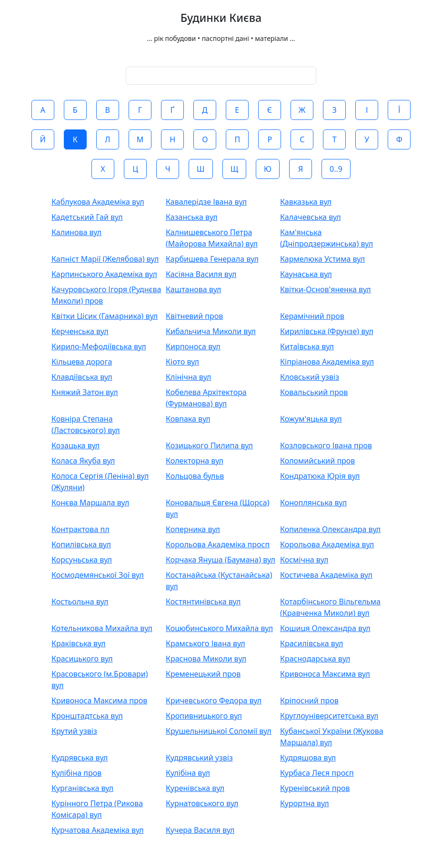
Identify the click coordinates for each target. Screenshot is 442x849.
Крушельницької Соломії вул (218, 731)
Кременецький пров (203, 674)
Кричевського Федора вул (213, 700)
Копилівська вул (81, 544)
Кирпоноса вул (193, 346)
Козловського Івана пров (326, 445)
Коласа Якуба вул (83, 460)
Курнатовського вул (202, 803)
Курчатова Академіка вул (97, 830)
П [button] (237, 139)
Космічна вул (304, 559)
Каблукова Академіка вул (97, 202)
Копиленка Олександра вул (330, 529)
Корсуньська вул (81, 559)
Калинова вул (76, 232)
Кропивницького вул (204, 716)
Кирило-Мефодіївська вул (98, 346)
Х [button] (102, 169)
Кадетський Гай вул (87, 217)
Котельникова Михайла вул (101, 628)
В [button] (107, 110)
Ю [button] (267, 169)
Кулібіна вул (188, 773)
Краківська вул (78, 643)
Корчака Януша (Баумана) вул (220, 559)
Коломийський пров (317, 460)
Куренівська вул (195, 788)
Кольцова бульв (195, 476)
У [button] (366, 139)
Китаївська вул (307, 346)
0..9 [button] (336, 169)
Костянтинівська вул (203, 601)
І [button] (367, 110)
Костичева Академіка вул (326, 575)
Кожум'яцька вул (311, 419)
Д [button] (205, 110)
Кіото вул (182, 361)
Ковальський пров (314, 392)
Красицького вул (82, 658)
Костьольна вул (79, 601)
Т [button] (334, 139)
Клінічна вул (188, 377)
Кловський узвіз (309, 377)
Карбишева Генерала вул (212, 259)
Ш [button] (201, 169)
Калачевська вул (310, 217)
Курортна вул (304, 803)
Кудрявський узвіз (199, 757)
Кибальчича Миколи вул (211, 331)
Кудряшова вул (308, 757)
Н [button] (172, 139)
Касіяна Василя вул (201, 274)
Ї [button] (399, 110)
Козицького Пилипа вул (209, 445)
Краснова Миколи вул (206, 658)
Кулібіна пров (76, 773)
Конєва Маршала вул (90, 502)
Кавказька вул (306, 202)
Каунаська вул (306, 274)
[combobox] (221, 76)
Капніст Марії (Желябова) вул (105, 259)
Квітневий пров (194, 316)
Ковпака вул (188, 419)
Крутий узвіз (74, 731)
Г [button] (140, 110)
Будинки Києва (221, 18)
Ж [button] (302, 110)
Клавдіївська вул (81, 377)
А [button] (42, 110)
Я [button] (300, 169)
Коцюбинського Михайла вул (219, 628)
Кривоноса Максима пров (99, 700)
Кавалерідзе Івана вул (206, 202)
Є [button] (269, 110)
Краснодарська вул (315, 658)
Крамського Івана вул (205, 643)
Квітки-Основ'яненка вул (325, 289)
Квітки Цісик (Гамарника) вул (104, 316)
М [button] (140, 139)
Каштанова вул (193, 289)
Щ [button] (234, 169)
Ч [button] (168, 169)
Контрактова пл (80, 529)
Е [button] (237, 110)
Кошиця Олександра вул (325, 628)
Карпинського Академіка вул (104, 274)
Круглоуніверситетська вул (329, 716)
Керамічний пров (312, 316)
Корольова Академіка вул (327, 544)
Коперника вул (193, 529)
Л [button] (107, 139)
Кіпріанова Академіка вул (327, 361)
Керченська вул (80, 331)
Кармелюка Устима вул (322, 259)
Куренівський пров (315, 788)
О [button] (205, 139)
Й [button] (43, 139)
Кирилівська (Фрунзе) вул (326, 331)
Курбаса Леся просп (317, 773)
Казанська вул (192, 217)
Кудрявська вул (79, 757)
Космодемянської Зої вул (97, 575)
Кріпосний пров (309, 700)
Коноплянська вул (313, 502)
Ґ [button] (172, 110)
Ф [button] (399, 139)
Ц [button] (135, 169)
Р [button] (269, 139)
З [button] (334, 110)
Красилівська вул (311, 643)
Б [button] (75, 110)
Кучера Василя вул (200, 830)
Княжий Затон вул (84, 392)
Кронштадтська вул (87, 716)
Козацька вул (75, 445)
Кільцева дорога (81, 361)
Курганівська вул (82, 788)
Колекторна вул (194, 460)
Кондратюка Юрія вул (320, 476)
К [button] (75, 139)
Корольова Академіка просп (218, 544)
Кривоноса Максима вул (325, 674)
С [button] (302, 139)
